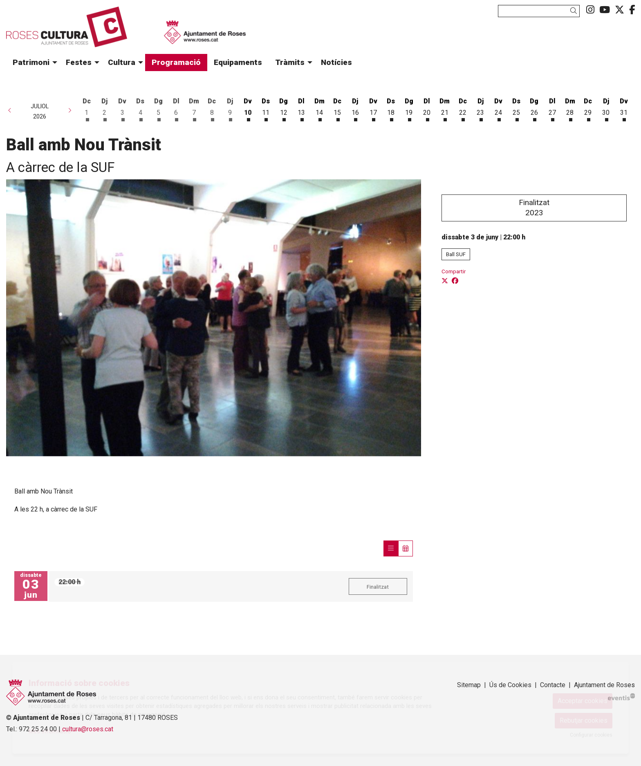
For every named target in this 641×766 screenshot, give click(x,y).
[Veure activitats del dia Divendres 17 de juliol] (373, 108)
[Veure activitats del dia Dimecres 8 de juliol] (212, 108)
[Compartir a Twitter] (445, 281)
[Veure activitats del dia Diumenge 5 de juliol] (158, 108)
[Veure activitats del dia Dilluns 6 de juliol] (176, 108)
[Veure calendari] (405, 548)
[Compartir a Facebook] (455, 281)
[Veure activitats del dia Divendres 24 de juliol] (498, 108)
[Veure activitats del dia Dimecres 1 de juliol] (86, 108)
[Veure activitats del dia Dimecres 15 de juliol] (337, 108)
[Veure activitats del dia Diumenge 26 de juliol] (534, 108)
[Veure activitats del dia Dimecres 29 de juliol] (588, 108)
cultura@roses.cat (87, 729)
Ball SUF (456, 254)
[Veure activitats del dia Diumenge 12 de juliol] (284, 108)
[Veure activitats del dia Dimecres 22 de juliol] (463, 108)
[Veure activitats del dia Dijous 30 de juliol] (606, 108)
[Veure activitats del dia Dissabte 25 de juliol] (516, 108)
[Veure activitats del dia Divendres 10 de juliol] (248, 108)
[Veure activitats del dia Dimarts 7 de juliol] (194, 108)
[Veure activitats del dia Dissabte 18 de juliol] (391, 108)
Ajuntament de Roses (604, 685)
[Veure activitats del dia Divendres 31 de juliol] (624, 108)
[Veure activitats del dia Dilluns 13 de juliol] (302, 108)
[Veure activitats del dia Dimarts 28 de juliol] (570, 108)
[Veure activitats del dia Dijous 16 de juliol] (355, 108)
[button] (575, 11)
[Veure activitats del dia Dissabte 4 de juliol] (140, 108)
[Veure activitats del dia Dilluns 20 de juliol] (427, 108)
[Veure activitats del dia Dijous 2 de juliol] (104, 108)
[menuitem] (590, 10)
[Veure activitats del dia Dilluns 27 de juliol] (552, 108)
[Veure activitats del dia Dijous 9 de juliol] (230, 108)
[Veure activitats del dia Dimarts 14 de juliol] (319, 108)
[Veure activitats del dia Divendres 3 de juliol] (122, 108)
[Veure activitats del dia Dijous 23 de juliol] (481, 108)
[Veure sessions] (390, 548)
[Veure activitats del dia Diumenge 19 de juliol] (409, 108)
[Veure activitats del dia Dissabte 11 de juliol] (266, 108)
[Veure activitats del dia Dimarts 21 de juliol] (445, 108)
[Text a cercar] (539, 11)
